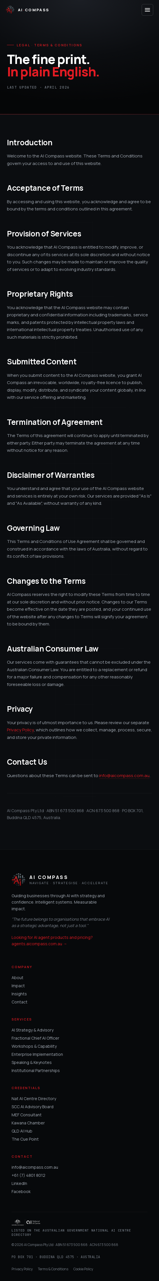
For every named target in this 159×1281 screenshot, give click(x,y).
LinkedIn (19, 1183)
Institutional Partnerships (36, 1070)
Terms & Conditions (53, 1269)
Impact (18, 985)
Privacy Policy (20, 730)
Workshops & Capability (34, 1046)
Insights (19, 993)
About (17, 977)
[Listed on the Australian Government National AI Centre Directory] (79, 1228)
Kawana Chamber (28, 1123)
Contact (19, 1002)
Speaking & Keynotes (32, 1062)
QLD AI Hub (22, 1131)
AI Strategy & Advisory (32, 1030)
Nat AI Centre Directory (34, 1098)
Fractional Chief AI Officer (35, 1038)
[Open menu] (147, 10)
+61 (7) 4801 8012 (28, 1175)
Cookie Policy (83, 1269)
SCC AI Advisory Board (32, 1106)
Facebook (21, 1191)
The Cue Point (25, 1139)
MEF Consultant (27, 1114)
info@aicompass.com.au (124, 775)
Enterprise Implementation (37, 1054)
